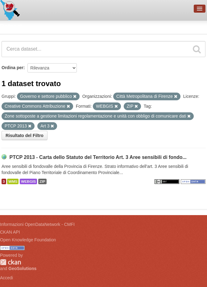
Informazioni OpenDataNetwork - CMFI (37, 224)
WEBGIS (28, 181)
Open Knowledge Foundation (28, 239)
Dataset (11, 26)
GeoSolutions (22, 268)
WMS (12, 181)
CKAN (10, 262)
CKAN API (10, 232)
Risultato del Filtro (24, 135)
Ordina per (12, 67)
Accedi (6, 277)
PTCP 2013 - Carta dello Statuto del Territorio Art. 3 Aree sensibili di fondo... (97, 157)
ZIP (42, 181)
